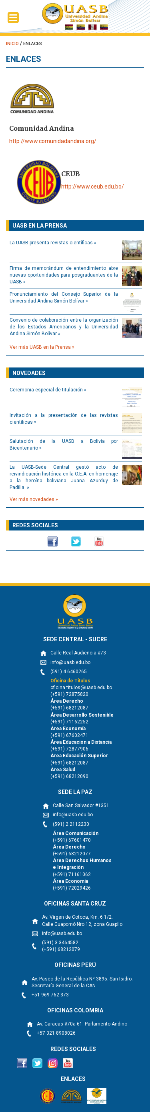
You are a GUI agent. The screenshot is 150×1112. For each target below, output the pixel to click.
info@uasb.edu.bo (70, 662)
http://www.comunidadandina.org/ (52, 141)
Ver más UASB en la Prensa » (42, 347)
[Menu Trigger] (13, 17)
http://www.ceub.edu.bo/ (92, 186)
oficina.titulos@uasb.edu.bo (81, 687)
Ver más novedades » (34, 499)
